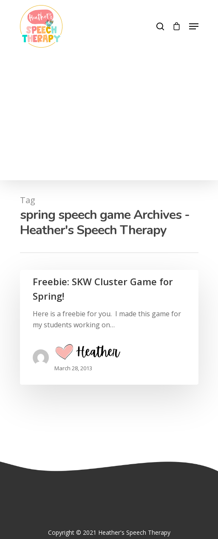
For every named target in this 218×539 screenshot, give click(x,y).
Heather (87, 353)
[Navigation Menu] (193, 26)
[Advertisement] (109, 111)
